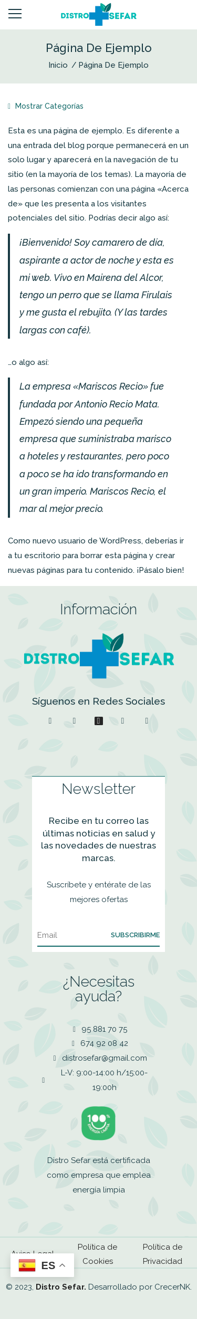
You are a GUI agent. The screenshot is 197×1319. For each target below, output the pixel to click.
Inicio (58, 65)
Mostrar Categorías (46, 106)
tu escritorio (37, 555)
